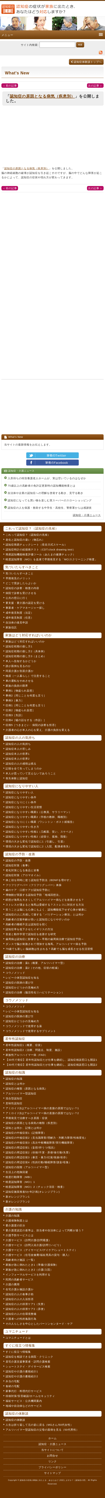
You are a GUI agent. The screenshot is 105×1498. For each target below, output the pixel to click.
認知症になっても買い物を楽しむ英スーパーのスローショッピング (50, 500)
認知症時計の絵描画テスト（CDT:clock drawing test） (40, 549)
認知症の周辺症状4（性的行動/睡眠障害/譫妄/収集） (39, 1162)
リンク (52, 1461)
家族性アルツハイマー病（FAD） (27, 1054)
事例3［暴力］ (15, 700)
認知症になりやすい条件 (21, 797)
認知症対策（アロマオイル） (24, 875)
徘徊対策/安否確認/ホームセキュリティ (30, 1395)
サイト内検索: (29, 45)
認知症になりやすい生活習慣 (24, 807)
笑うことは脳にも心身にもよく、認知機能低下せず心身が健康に (46, 909)
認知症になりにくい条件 (21, 802)
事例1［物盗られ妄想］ (20, 690)
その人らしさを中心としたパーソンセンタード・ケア (39, 1323)
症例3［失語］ (15, 715)
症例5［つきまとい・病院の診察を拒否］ (32, 724)
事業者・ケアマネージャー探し (25, 607)
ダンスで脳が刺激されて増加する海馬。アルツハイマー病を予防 (46, 943)
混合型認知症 (14, 1098)
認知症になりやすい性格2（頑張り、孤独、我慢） (37, 836)
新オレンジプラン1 (18, 1196)
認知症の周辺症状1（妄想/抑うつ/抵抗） (31, 1147)
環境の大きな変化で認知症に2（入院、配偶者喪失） (39, 846)
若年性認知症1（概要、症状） (25, 1045)
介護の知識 (13, 1215)
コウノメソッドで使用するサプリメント (31, 1030)
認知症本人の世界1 (18, 753)
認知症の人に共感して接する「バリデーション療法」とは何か (45, 914)
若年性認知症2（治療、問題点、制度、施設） (34, 1049)
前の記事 (11, 85)
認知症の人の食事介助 (20, 1294)
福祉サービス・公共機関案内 (24, 1400)
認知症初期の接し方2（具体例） (26, 651)
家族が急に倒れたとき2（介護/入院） (29, 1269)
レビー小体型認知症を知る (22, 977)
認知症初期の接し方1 (19, 646)
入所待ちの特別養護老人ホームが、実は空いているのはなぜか (47, 478)
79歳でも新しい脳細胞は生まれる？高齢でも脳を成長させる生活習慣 (49, 948)
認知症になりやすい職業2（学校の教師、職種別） (37, 816)
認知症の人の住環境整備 (21, 1313)
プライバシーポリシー (52, 1467)
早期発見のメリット (18, 578)
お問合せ (52, 1455)
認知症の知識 (14, 1078)
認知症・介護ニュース (87, 515)
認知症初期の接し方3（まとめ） (26, 656)
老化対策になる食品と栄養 (22, 870)
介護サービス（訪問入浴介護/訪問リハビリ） (34, 1245)
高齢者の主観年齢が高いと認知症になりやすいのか (38, 919)
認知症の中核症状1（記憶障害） (26, 1132)
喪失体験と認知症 (17, 778)
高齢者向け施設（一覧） (21, 1259)
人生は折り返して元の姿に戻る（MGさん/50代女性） (39, 1424)
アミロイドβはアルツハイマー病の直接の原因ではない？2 (42, 1113)
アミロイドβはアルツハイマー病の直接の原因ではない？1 (42, 1108)
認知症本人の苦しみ (18, 748)
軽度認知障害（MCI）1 (20, 1181)
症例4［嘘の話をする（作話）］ (26, 720)
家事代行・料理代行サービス (24, 1391)
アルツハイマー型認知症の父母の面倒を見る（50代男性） (42, 1429)
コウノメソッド (15, 972)
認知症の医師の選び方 (20, 982)
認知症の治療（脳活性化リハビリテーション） (35, 992)
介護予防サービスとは (20, 1235)
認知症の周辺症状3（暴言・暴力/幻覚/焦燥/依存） (37, 1157)
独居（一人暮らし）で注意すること (28, 675)
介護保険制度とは (17, 1220)
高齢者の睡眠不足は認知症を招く (27, 924)
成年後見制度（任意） (20, 617)
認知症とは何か (15, 1083)
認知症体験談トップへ (86, 61)
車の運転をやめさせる (20, 680)
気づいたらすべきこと (20, 573)
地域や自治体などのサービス (24, 1405)
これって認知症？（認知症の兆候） (28, 534)
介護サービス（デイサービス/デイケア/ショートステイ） (41, 1249)
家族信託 (11, 627)
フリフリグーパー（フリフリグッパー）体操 (34, 884)
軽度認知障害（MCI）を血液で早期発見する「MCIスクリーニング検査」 (51, 559)
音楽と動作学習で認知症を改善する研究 (31, 934)
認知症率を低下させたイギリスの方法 (29, 929)
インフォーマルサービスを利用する (28, 1274)
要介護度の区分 (15, 1225)
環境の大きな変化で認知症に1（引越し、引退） (36, 841)
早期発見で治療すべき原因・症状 (27, 1118)
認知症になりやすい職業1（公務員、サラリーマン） (39, 812)
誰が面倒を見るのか (18, 666)
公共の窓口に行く (17, 597)
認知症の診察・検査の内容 (22, 588)
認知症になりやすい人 (20, 792)
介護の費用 (13, 1284)
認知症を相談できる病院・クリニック (29, 1356)
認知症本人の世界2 (18, 758)
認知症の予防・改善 (18, 860)
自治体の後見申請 (17, 622)
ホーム (52, 1438)
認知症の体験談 (15, 1419)
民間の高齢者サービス (20, 1279)
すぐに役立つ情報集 (18, 1351)
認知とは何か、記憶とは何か (24, 1127)
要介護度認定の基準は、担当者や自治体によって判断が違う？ (45, 1230)
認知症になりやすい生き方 (22, 826)
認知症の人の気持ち (18, 743)
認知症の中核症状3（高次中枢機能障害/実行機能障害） (40, 1142)
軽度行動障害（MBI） (19, 1176)
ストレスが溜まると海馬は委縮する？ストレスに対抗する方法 (45, 904)
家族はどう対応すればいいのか (25, 641)
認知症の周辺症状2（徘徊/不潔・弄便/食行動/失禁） (39, 1152)
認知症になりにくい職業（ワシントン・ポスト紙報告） (41, 821)
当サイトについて (52, 1449)
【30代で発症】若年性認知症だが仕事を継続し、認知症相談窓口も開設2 (51, 1064)
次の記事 (93, 85)
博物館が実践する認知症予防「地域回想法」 (34, 894)
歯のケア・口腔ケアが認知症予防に (28, 889)
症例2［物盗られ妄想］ (20, 710)
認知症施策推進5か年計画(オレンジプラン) (33, 1191)
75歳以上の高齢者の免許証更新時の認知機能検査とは (41, 485)
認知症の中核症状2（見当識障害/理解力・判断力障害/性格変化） (47, 1137)
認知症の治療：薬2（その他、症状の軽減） (33, 967)
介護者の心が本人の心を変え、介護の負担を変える (38, 729)
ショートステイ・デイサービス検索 (28, 1366)
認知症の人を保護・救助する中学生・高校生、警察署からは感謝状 (50, 507)
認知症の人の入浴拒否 (20, 1299)
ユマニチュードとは (18, 1337)
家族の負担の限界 (17, 685)
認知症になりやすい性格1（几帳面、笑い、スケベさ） (40, 831)
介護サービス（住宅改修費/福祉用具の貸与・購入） (38, 1254)
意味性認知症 (14, 1103)
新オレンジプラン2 (18, 1201)
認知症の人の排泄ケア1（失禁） (26, 1304)
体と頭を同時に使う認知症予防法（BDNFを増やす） (39, 880)
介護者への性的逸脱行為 (21, 1318)
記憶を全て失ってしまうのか (24, 768)
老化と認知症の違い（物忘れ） (25, 539)
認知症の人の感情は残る (21, 763)
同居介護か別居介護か (20, 670)
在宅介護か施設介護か (20, 1289)
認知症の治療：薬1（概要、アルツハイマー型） (36, 962)
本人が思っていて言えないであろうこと (31, 773)
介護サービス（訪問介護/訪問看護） (28, 1240)
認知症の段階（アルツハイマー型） (28, 1167)
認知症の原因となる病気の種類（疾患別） (32, 1122)
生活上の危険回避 (17, 1172)
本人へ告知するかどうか (21, 661)
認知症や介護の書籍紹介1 (22, 1371)
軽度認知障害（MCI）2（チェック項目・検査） (36, 1186)
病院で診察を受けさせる (21, 593)
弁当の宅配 (13, 1381)
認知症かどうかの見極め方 (22, 987)
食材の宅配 (13, 1386)
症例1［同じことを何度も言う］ (26, 705)
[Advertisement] (52, 137)
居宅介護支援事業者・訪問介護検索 (28, 1361)
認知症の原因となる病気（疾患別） (42, 96)
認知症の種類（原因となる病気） (27, 1088)
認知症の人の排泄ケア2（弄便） (26, 1308)
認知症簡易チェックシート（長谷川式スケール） (36, 544)
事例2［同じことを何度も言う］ (26, 695)
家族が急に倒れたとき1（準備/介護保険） (32, 1264)
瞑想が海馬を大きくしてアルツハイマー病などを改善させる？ (45, 899)
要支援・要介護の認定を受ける (25, 602)
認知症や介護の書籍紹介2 (22, 1376)
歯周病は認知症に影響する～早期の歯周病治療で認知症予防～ (45, 939)
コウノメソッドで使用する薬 (24, 1026)
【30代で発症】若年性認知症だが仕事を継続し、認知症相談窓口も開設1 (51, 1059)
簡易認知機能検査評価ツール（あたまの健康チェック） (41, 554)
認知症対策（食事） (18, 865)
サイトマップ (52, 1473)
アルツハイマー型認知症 (21, 1093)
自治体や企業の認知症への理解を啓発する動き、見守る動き (45, 492)
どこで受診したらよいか (21, 583)
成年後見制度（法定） (20, 612)
